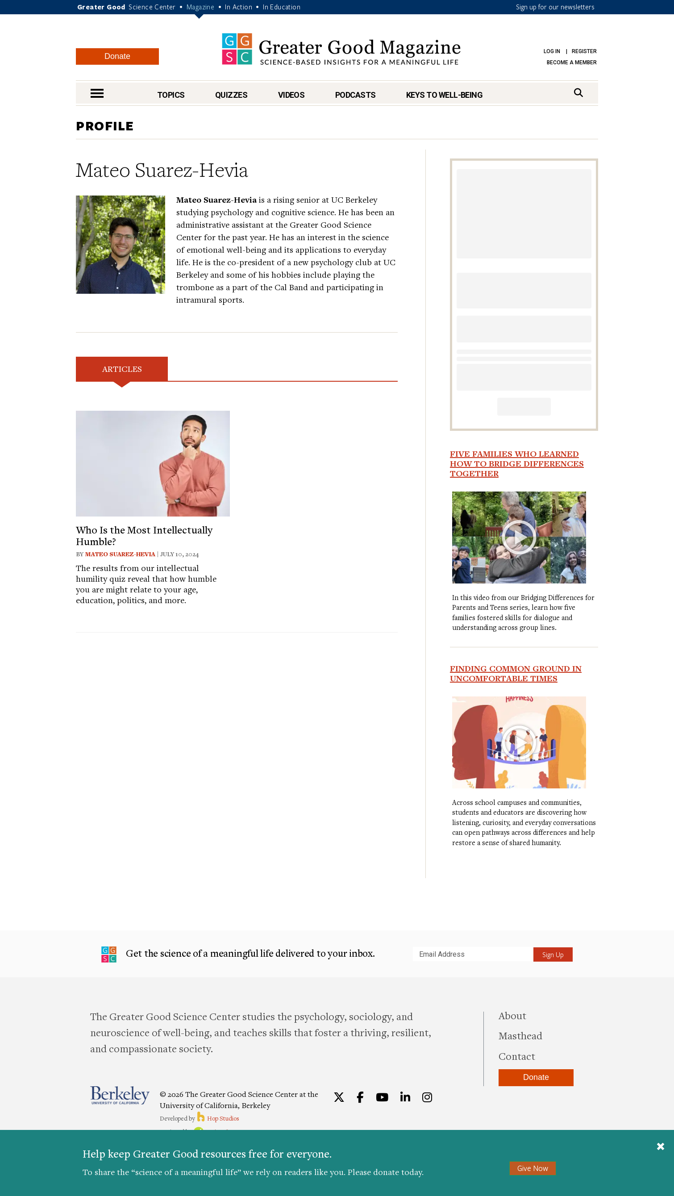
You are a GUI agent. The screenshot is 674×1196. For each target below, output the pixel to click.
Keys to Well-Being (444, 95)
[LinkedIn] (405, 1097)
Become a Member (572, 62)
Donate (117, 56)
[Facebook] (360, 1097)
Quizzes (231, 95)
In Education (281, 6)
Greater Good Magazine (341, 49)
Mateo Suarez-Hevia (120, 554)
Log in (552, 51)
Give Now (532, 1168)
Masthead (520, 1035)
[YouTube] (382, 1097)
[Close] (660, 1147)
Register (584, 51)
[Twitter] (339, 1097)
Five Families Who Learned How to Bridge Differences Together (517, 463)
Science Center (152, 6)
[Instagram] (427, 1097)
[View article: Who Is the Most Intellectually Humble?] (153, 462)
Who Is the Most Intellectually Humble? (144, 535)
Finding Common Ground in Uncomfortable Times (516, 673)
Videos (291, 95)
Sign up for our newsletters (555, 6)
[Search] (578, 92)
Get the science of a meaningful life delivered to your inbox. (238, 954)
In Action (238, 6)
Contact (517, 1056)
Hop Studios (217, 1118)
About (512, 1015)
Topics (171, 95)
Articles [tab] (122, 368)
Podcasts (355, 95)
